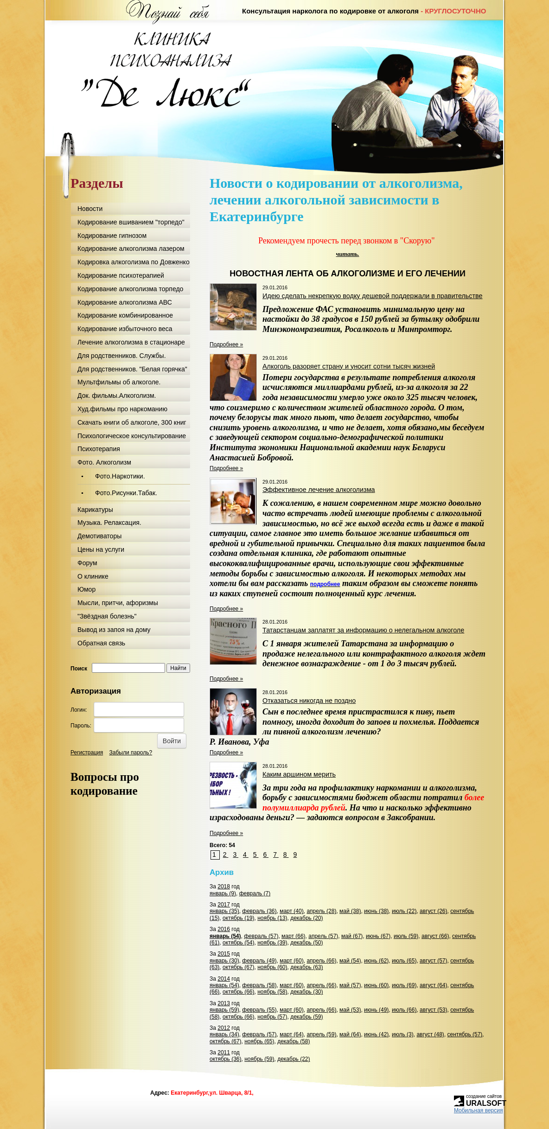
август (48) (430, 1034)
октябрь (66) (239, 992)
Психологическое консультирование (131, 436)
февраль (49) (259, 960)
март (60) (292, 960)
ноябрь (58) (272, 992)
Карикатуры (95, 509)
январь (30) (224, 960)
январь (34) (224, 1034)
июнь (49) (376, 1010)
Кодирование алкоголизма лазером (131, 248)
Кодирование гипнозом (112, 235)
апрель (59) (321, 1034)
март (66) (293, 936)
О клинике (93, 576)
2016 (223, 929)
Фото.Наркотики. (120, 476)
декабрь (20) (306, 918)
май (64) (350, 1034)
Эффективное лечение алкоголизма (318, 489)
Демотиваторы (99, 536)
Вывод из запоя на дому (114, 629)
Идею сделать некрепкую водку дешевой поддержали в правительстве (372, 296)
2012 (223, 1028)
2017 (223, 904)
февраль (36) (259, 911)
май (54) (350, 960)
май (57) (350, 985)
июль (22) (404, 911)
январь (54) (225, 936)
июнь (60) (376, 985)
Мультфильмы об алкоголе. (119, 382)
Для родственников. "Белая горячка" (132, 369)
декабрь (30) (306, 992)
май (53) (350, 1010)
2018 (223, 886)
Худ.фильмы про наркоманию (122, 409)
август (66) (435, 936)
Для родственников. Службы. (121, 355)
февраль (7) (255, 893)
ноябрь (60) (272, 967)
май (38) (350, 911)
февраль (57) (261, 936)
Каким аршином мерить (299, 774)
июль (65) (404, 960)
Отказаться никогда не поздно (309, 700)
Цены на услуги (100, 549)
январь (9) (223, 893)
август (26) (433, 911)
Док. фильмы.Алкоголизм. (116, 395)
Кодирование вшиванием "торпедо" (131, 222)
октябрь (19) (239, 918)
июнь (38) (376, 911)
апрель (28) (321, 911)
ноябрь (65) (259, 1041)
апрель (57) (323, 936)
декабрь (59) (306, 1017)
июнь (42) (376, 1034)
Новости (89, 208)
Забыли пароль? (131, 752)
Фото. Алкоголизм (104, 462)
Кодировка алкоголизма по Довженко (133, 262)
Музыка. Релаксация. (109, 522)
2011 (223, 1052)
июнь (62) (376, 960)
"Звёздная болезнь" (106, 616)
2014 (223, 979)
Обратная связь (101, 643)
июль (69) (404, 985)
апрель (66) (321, 960)
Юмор (86, 589)
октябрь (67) (239, 967)
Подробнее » (226, 344)
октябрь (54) (239, 942)
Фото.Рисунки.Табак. (126, 493)
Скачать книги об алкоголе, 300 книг (131, 422)
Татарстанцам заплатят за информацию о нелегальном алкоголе (363, 630)
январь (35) (224, 911)
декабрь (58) (293, 1041)
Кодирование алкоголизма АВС (124, 302)
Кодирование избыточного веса (124, 328)
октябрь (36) (226, 1059)
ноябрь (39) (272, 942)
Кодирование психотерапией (120, 275)
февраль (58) (259, 985)
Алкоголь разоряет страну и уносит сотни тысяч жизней (348, 366)
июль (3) (403, 1034)
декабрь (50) (306, 942)
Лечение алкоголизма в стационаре (131, 342)
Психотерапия (98, 449)
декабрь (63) (306, 967)
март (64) (292, 1034)
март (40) (292, 911)
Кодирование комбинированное (125, 315)
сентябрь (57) (465, 1034)
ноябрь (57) (272, 1017)
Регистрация (86, 752)
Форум (87, 563)
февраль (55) (259, 1010)
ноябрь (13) (272, 918)
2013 (223, 1003)
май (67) (352, 936)
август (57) (433, 960)
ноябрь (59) (259, 1059)
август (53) (433, 1010)
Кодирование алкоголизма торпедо (130, 289)
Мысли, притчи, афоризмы (117, 602)
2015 (223, 953)
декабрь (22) (293, 1059)
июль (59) (406, 936)
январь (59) (224, 1010)
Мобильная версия (478, 1110)
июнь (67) (378, 936)
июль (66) (404, 1010)
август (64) (433, 985)
